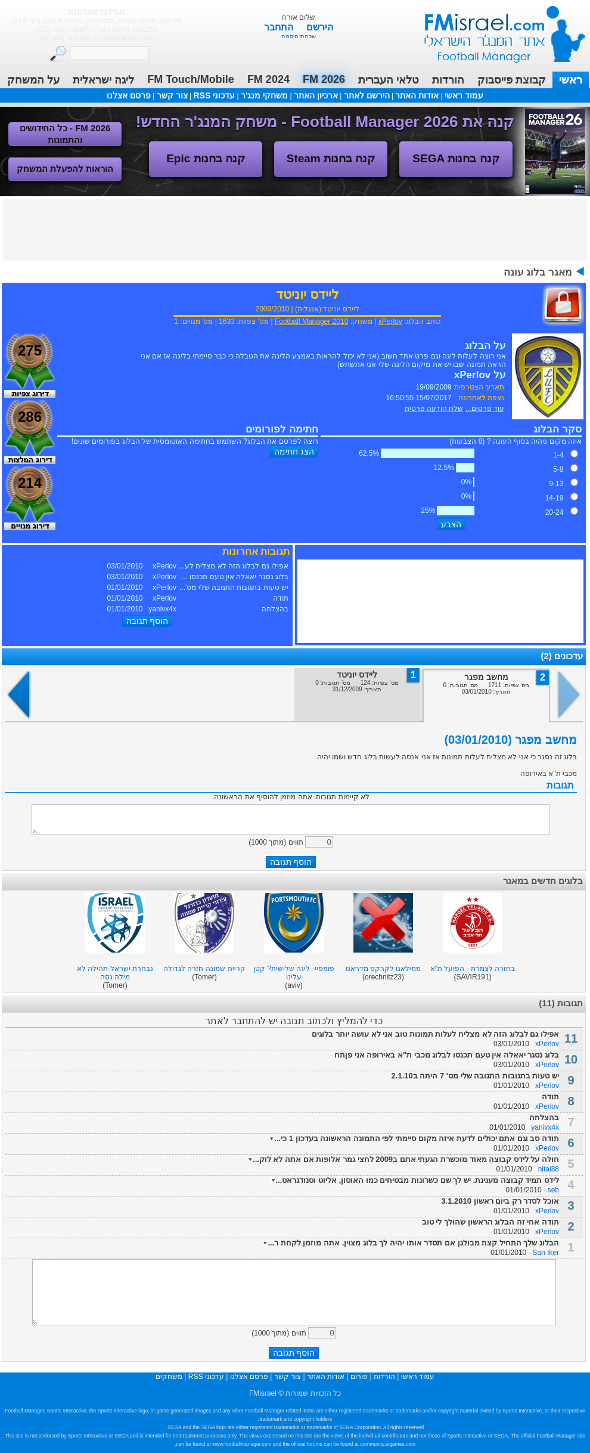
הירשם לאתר (367, 95)
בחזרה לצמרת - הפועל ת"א (473, 968)
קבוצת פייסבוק (511, 80)
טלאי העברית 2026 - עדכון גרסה (114, 37)
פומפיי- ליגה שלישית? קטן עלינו (293, 972)
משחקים (169, 1376)
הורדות (448, 80)
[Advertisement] (295, 229)
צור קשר (172, 95)
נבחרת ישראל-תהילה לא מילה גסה (115, 972)
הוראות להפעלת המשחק (65, 168)
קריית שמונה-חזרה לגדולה (204, 968)
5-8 (558, 469)
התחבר (280, 27)
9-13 (556, 484)
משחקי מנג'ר (264, 95)
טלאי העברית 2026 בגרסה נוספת (114, 29)
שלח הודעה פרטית (434, 408)
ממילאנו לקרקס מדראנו (383, 968)
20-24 (554, 512)
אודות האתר (417, 95)
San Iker (545, 1252)
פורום (359, 1376)
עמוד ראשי (497, 29)
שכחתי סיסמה (298, 36)
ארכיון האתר (316, 95)
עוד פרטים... (484, 408)
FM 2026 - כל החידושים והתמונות (65, 134)
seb (553, 1190)
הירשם (319, 27)
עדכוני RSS (214, 95)
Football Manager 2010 (311, 321)
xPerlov (390, 321)
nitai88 (548, 1169)
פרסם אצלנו (129, 95)
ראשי (570, 80)
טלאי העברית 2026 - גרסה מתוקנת (114, 21)
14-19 (554, 498)
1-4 (558, 455)
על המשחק (33, 80)
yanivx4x (545, 1127)
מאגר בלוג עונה (538, 272)
